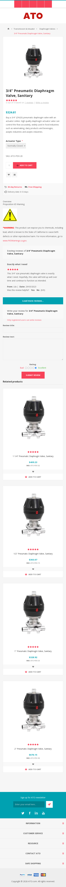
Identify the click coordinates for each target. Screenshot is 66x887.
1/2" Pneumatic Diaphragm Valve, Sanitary (33, 553)
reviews (29, 102)
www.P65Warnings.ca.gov (15, 240)
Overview (7, 201)
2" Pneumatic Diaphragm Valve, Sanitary (33, 748)
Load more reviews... (33, 300)
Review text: (9, 336)
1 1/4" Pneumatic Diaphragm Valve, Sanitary (33, 456)
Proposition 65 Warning (14, 204)
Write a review (42, 102)
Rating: (33, 364)
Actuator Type (13, 141)
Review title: (9, 325)
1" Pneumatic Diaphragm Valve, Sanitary (33, 651)
